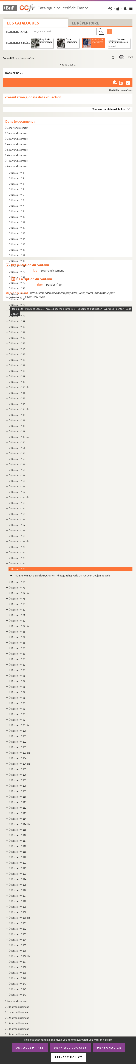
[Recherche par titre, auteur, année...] (64, 31)
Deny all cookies (70, 1047)
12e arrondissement (18, 1017)
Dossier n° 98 (18, 714)
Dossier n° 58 (18, 470)
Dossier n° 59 (18, 475)
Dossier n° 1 (17, 172)
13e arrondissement (18, 1023)
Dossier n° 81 (18, 615)
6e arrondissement (17, 155)
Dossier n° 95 (18, 697)
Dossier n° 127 (18, 895)
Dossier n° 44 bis (20, 409)
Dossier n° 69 (18, 536)
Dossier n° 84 (18, 637)
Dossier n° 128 (18, 901)
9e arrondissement (17, 1001)
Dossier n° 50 (18, 442)
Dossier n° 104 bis (20, 763)
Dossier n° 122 (18, 868)
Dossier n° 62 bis (20, 497)
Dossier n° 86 (18, 648)
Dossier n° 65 (18, 514)
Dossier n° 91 (18, 675)
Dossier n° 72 (18, 552)
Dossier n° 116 (18, 835)
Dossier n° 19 (18, 266)
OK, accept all (30, 1047)
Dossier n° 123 (18, 873)
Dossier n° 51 (18, 448)
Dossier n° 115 (18, 829)
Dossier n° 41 (18, 393)
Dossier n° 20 (18, 271)
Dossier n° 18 (18, 260)
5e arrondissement (17, 149)
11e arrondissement (18, 1012)
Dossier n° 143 (18, 994)
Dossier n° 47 (18, 420)
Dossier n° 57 (18, 464)
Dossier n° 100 (18, 730)
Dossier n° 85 (18, 642)
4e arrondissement (17, 144)
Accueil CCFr (10, 58)
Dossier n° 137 (18, 961)
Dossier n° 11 (18, 222)
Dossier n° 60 (18, 481)
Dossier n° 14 (18, 238)
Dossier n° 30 (18, 327)
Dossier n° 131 (18, 923)
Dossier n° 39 (18, 376)
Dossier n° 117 (18, 840)
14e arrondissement (18, 1028)
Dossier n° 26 (18, 305)
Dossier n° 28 (18, 316)
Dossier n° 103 (18, 747)
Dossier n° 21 (18, 277)
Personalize (109, 1047)
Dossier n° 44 (18, 404)
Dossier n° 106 (18, 774)
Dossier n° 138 (18, 967)
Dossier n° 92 (18, 681)
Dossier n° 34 (18, 349)
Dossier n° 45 (18, 415)
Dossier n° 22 (18, 283)
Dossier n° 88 (18, 659)
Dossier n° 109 (18, 791)
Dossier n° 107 (18, 780)
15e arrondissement (18, 1034)
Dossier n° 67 (18, 525)
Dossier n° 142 (18, 989)
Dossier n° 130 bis (20, 917)
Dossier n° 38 (18, 371)
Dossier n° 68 (18, 530)
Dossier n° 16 (18, 249)
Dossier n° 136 (18, 950)
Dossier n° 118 (18, 846)
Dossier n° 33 (18, 343)
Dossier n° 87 (18, 653)
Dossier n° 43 (18, 398)
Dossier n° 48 (18, 426)
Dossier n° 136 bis (20, 956)
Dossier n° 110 (18, 796)
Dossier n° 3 (17, 183)
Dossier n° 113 (18, 813)
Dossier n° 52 (18, 453)
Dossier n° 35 (18, 354)
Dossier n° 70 (18, 547)
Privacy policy (68, 1057)
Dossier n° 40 (18, 382)
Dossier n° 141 (18, 983)
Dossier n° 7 (17, 205)
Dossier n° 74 (18, 563)
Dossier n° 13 (18, 233)
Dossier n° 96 (18, 703)
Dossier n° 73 (18, 558)
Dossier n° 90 (18, 670)
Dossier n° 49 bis (20, 437)
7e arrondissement (17, 160)
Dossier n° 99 (18, 719)
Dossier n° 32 (18, 338)
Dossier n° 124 (18, 879)
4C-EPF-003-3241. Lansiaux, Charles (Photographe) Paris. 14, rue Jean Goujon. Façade (62, 575)
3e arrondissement (17, 138)
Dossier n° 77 (18, 587)
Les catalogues (23, 23)
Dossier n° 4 (17, 189)
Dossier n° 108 (18, 785)
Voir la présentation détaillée (108, 109)
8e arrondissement (17, 166)
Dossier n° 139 (18, 972)
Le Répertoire (85, 23)
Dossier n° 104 (18, 758)
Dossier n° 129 (18, 906)
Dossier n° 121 (18, 862)
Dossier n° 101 (18, 736)
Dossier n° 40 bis (20, 387)
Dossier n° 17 (18, 255)
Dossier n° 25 (18, 299)
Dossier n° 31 (18, 332)
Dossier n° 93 (18, 686)
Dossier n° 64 (18, 508)
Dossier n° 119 (18, 851)
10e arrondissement (18, 1006)
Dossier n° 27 (18, 310)
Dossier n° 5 (17, 194)
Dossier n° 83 (18, 631)
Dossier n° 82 (18, 620)
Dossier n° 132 (18, 928)
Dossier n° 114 (18, 818)
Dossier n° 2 (17, 178)
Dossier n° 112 (18, 807)
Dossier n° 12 (18, 227)
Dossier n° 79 (18, 604)
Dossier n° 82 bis (20, 626)
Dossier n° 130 (18, 912)
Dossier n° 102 (18, 741)
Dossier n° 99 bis (20, 725)
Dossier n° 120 (18, 857)
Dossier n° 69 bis (20, 541)
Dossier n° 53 (18, 459)
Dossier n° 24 (18, 294)
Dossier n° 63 (18, 503)
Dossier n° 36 (18, 360)
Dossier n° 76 (18, 582)
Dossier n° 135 (18, 945)
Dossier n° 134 (18, 939)
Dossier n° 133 (18, 934)
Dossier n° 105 (18, 769)
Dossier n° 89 (18, 664)
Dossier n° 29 (18, 321)
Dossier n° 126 (18, 890)
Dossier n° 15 (18, 244)
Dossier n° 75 (18, 569)
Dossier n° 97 (18, 708)
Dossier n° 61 (18, 486)
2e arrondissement (17, 133)
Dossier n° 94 (18, 692)
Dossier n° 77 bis (20, 593)
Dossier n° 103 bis (20, 752)
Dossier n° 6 (17, 200)
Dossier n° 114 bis (20, 824)
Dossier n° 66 (18, 519)
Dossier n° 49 (18, 431)
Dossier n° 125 (18, 884)
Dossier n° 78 (18, 598)
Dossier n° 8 (17, 211)
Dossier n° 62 (18, 492)
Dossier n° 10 (18, 216)
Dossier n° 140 (18, 978)
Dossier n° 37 (18, 365)
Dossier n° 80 (18, 609)
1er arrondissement (17, 127)
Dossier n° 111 (18, 802)
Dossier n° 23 (18, 288)
